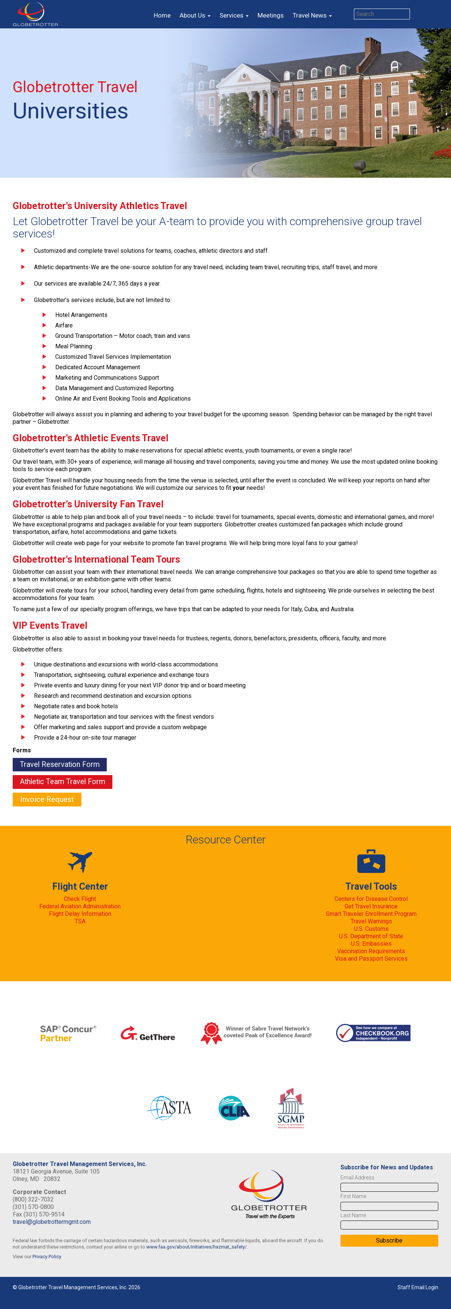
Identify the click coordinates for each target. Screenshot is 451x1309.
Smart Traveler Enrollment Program (371, 914)
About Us (195, 15)
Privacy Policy (46, 1257)
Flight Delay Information (80, 914)
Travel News (312, 15)
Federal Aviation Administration (80, 906)
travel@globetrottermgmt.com (52, 1222)
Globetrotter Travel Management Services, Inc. (80, 1164)
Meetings (271, 15)
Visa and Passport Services (371, 959)
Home (162, 15)
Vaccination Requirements (371, 951)
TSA (80, 921)
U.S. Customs (371, 929)
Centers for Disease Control (371, 899)
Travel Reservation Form (61, 764)
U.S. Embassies (371, 944)
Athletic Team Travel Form (64, 782)
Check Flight (80, 899)
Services (234, 15)
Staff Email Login (418, 1288)
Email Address (357, 1178)
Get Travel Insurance (371, 906)
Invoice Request (47, 799)
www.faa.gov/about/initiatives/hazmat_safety (195, 1247)
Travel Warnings (371, 921)
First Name (353, 1197)
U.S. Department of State (371, 936)
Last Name (353, 1216)
